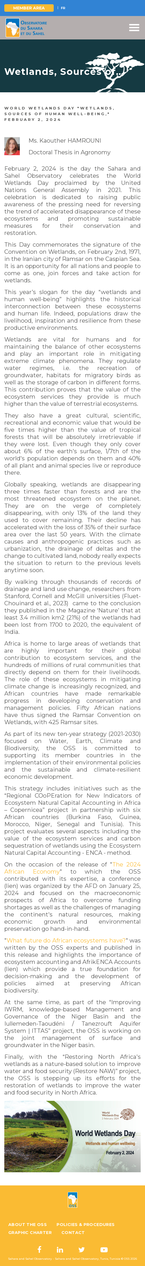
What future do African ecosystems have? (66, 940)
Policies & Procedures (86, 1224)
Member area (29, 8)
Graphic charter (30, 1232)
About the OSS (27, 1224)
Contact (73, 1232)
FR (63, 8)
